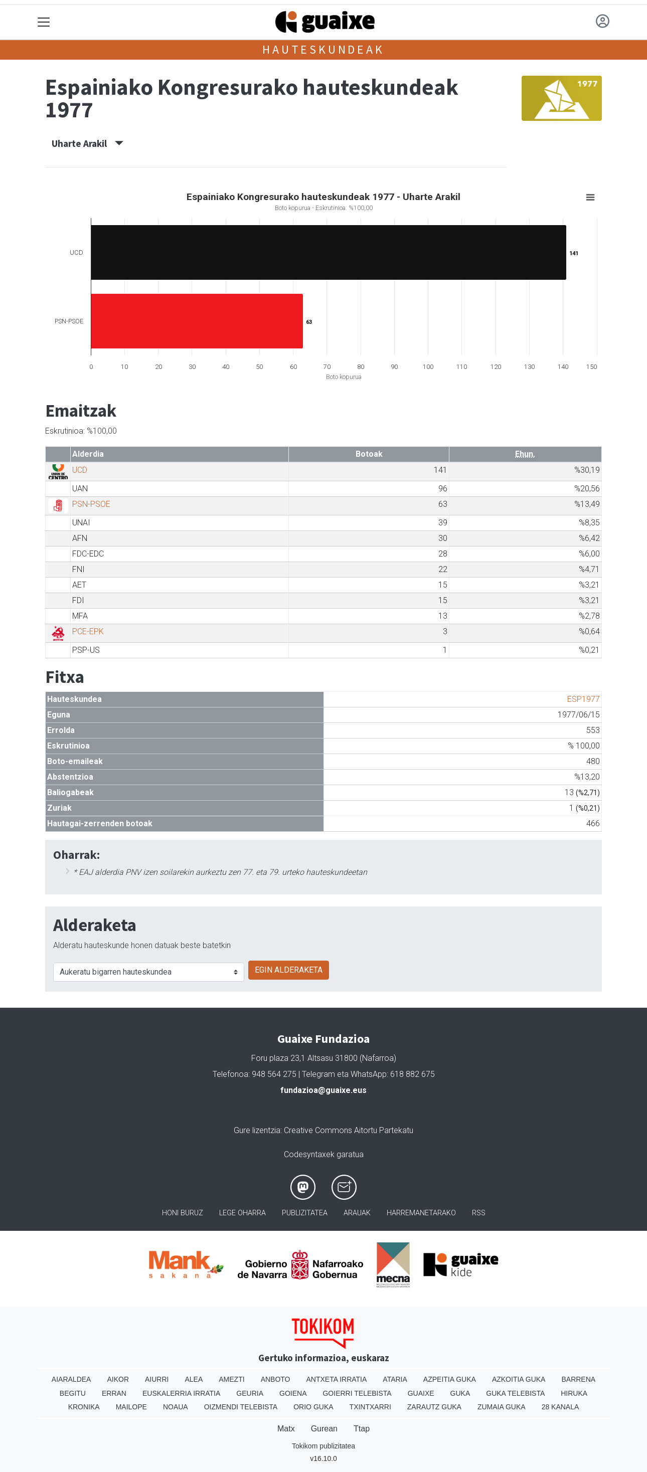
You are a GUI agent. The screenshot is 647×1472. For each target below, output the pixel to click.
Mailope (131, 1407)
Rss (479, 1213)
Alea (194, 1379)
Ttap (362, 1428)
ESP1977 (583, 699)
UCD (79, 470)
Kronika (84, 1407)
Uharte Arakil (87, 143)
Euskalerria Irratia (181, 1393)
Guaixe (421, 1393)
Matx (286, 1428)
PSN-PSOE (91, 504)
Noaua (175, 1407)
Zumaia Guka (501, 1407)
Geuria (249, 1393)
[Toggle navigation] (44, 22)
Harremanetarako (421, 1213)
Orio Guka (313, 1407)
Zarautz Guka (434, 1407)
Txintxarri (370, 1407)
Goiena (292, 1393)
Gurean (324, 1428)
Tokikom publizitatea (323, 1446)
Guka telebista (515, 1393)
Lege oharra (242, 1213)
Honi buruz (182, 1213)
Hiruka (574, 1393)
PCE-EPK (88, 631)
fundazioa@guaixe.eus (323, 1090)
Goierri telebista (356, 1393)
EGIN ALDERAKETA (288, 970)
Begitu (73, 1393)
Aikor (118, 1379)
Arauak (357, 1213)
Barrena (578, 1379)
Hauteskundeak (323, 49)
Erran (114, 1393)
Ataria (395, 1379)
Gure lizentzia (257, 1130)
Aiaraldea (71, 1379)
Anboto (275, 1379)
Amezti (231, 1379)
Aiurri (157, 1379)
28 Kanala (560, 1407)
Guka (460, 1393)
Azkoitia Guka (519, 1379)
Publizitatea (305, 1213)
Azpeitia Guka (449, 1379)
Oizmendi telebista (241, 1407)
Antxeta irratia (336, 1379)
